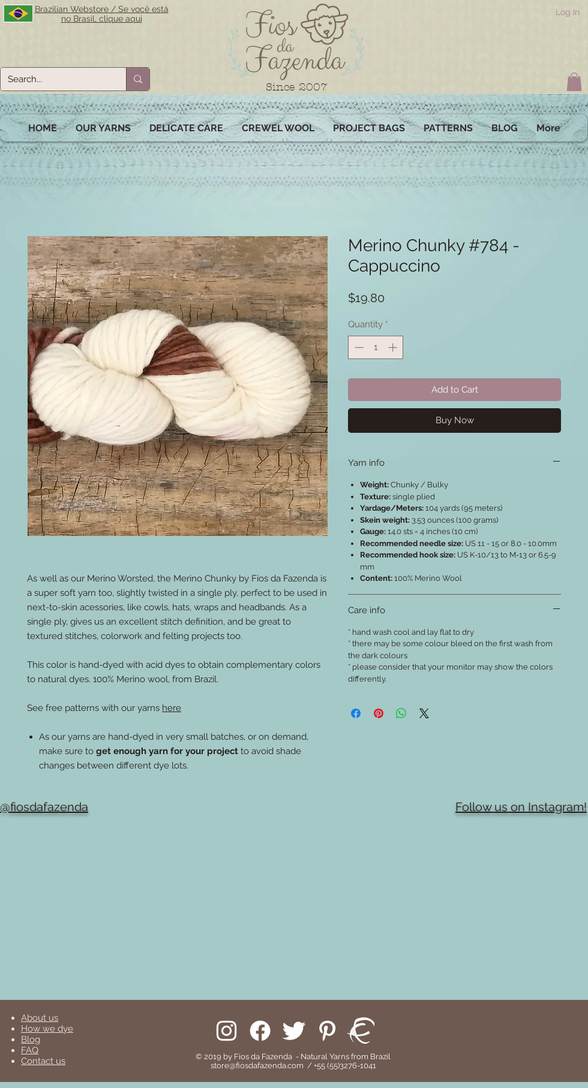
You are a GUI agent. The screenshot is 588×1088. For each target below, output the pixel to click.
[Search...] (54, 79)
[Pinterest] (327, 1030)
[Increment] (394, 347)
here (171, 708)
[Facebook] (260, 1030)
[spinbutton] (376, 347)
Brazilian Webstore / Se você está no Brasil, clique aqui (102, 13)
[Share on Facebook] (356, 713)
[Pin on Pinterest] (378, 713)
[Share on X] (424, 713)
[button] (574, 82)
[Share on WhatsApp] (401, 713)
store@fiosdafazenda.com (257, 1065)
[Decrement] (358, 347)
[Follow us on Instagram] (226, 1030)
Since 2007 (297, 87)
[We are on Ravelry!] (360, 1030)
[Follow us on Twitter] (293, 1030)
